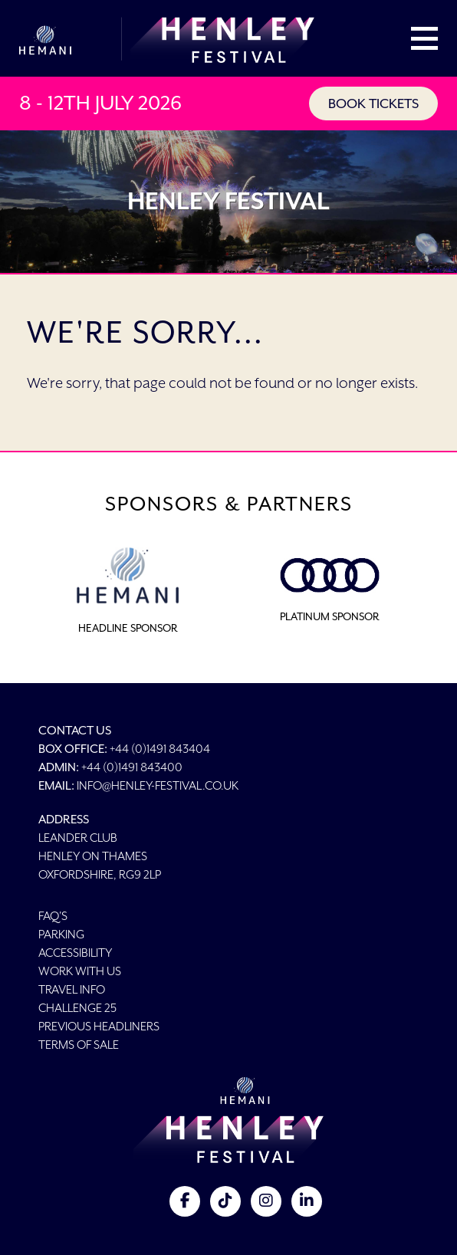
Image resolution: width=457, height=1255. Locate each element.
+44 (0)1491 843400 (131, 767)
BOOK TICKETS (373, 103)
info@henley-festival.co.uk (157, 785)
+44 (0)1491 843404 (160, 748)
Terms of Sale (78, 1044)
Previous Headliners (98, 1026)
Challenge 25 (77, 1007)
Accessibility (75, 952)
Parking (61, 934)
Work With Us (79, 971)
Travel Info (71, 989)
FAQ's (52, 915)
